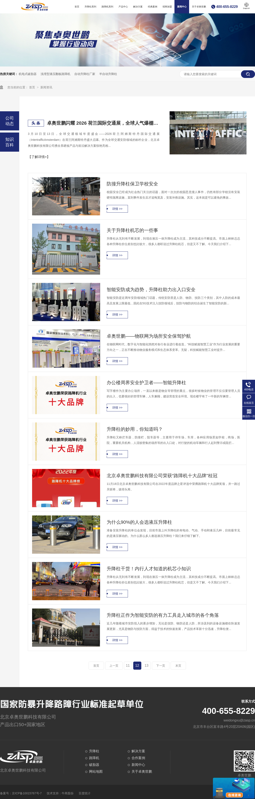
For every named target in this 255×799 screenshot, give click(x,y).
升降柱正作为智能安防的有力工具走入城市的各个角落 (163, 615)
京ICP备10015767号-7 (27, 793)
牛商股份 (68, 793)
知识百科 (9, 142)
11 (128, 665)
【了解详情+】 (39, 157)
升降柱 (94, 751)
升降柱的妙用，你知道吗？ (135, 429)
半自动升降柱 (108, 74)
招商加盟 (167, 6)
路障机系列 (107, 6)
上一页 (113, 665)
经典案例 (152, 6)
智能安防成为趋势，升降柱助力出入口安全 (151, 289)
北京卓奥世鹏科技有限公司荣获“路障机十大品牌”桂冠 (162, 475)
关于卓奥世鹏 (199, 6)
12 (137, 665)
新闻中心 (182, 6)
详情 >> (117, 208)
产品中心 (123, 6)
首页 (77, 6)
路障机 (94, 758)
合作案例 (138, 758)
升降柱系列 (90, 6)
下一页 (160, 665)
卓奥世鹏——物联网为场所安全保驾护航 (149, 336)
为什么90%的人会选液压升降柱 (139, 522)
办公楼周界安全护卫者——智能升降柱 (146, 382)
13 (147, 665)
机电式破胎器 (28, 74)
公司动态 (9, 121)
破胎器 (94, 765)
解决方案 (138, 6)
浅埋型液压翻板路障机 (55, 74)
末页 (178, 665)
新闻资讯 (46, 87)
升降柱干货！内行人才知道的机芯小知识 (149, 568)
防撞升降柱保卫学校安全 (132, 183)
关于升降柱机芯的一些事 (132, 230)
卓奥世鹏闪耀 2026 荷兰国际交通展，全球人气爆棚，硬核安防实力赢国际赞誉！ (103, 123)
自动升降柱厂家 (84, 74)
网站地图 (96, 771)
